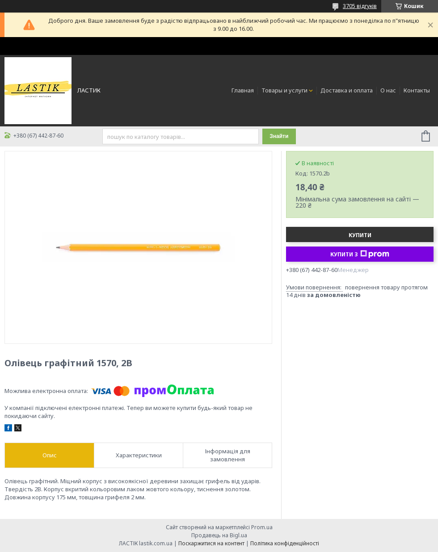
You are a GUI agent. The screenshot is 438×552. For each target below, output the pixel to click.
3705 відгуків (360, 6)
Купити (360, 235)
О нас (388, 90)
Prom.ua (262, 527)
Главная (243, 90)
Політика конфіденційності (284, 543)
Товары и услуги (284, 90)
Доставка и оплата (346, 90)
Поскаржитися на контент (211, 543)
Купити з (359, 254)
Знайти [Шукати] (279, 136)
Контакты (417, 90)
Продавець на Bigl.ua (219, 535)
